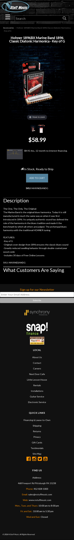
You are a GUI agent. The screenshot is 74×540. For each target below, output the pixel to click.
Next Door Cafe (37, 374)
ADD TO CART (37, 178)
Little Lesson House (37, 379)
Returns (37, 431)
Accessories (8, 28)
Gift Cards (37, 442)
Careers (37, 368)
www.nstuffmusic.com (40, 500)
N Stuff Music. (13, 534)
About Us (37, 357)
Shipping (37, 425)
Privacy (37, 437)
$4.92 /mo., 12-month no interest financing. (37, 154)
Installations (37, 391)
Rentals (37, 385)
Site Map (37, 453)
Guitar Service (37, 396)
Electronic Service (37, 402)
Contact (37, 362)
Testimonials (37, 448)
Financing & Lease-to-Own (37, 420)
